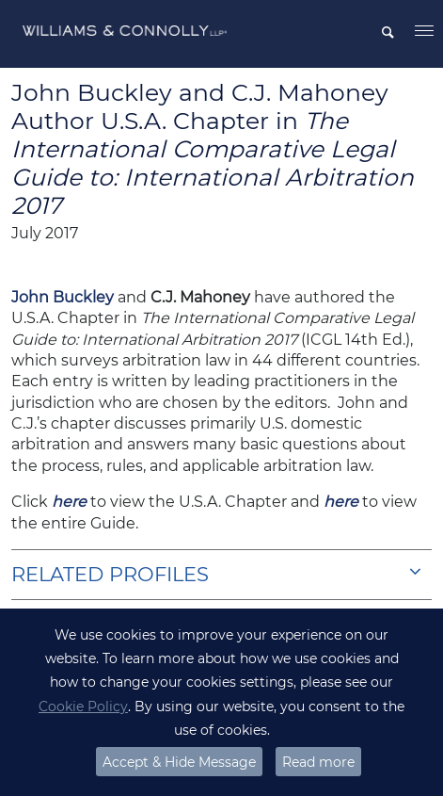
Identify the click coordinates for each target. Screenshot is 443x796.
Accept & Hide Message (179, 762)
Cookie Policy (83, 706)
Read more (318, 762)
